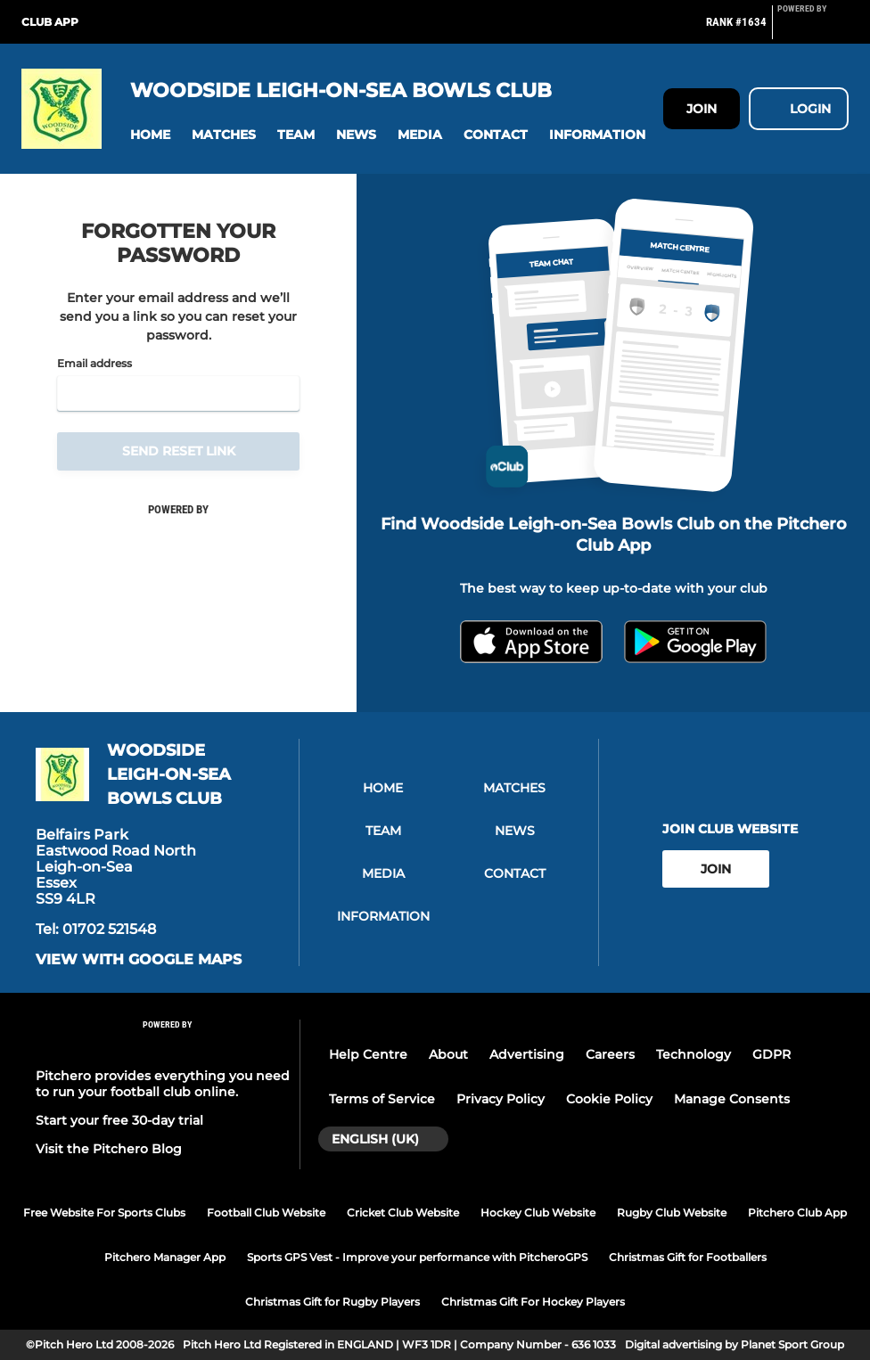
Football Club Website (266, 1212)
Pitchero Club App (797, 1212)
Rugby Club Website (671, 1212)
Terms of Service (382, 1099)
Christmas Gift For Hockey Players (533, 1301)
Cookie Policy (609, 1099)
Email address (94, 363)
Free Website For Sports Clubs (104, 1212)
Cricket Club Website (403, 1212)
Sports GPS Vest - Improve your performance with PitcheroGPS (417, 1257)
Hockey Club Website (537, 1212)
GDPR (771, 1054)
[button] (150, 135)
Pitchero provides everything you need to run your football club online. (163, 1084)
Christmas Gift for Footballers (688, 1257)
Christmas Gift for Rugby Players (332, 1301)
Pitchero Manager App (165, 1257)
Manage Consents (732, 1099)
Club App (49, 22)
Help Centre (368, 1054)
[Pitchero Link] (813, 29)
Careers (610, 1054)
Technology (693, 1054)
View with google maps (139, 960)
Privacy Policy (500, 1099)
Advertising (526, 1054)
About (448, 1054)
